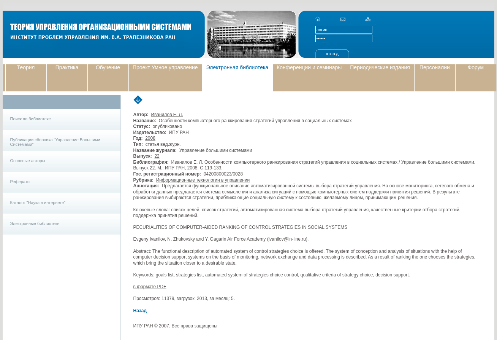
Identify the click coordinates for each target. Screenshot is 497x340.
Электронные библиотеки (35, 223)
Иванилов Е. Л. (167, 114)
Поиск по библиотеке (30, 119)
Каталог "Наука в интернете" (38, 202)
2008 (150, 138)
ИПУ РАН (143, 326)
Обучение (108, 67)
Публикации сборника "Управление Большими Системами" (55, 142)
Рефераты (20, 181)
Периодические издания (380, 67)
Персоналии (434, 67)
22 (156, 156)
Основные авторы (27, 160)
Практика (66, 67)
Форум (476, 67)
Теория (26, 67)
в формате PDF (149, 286)
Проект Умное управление (165, 67)
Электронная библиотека (237, 67)
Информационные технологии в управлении (203, 180)
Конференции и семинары (309, 67)
